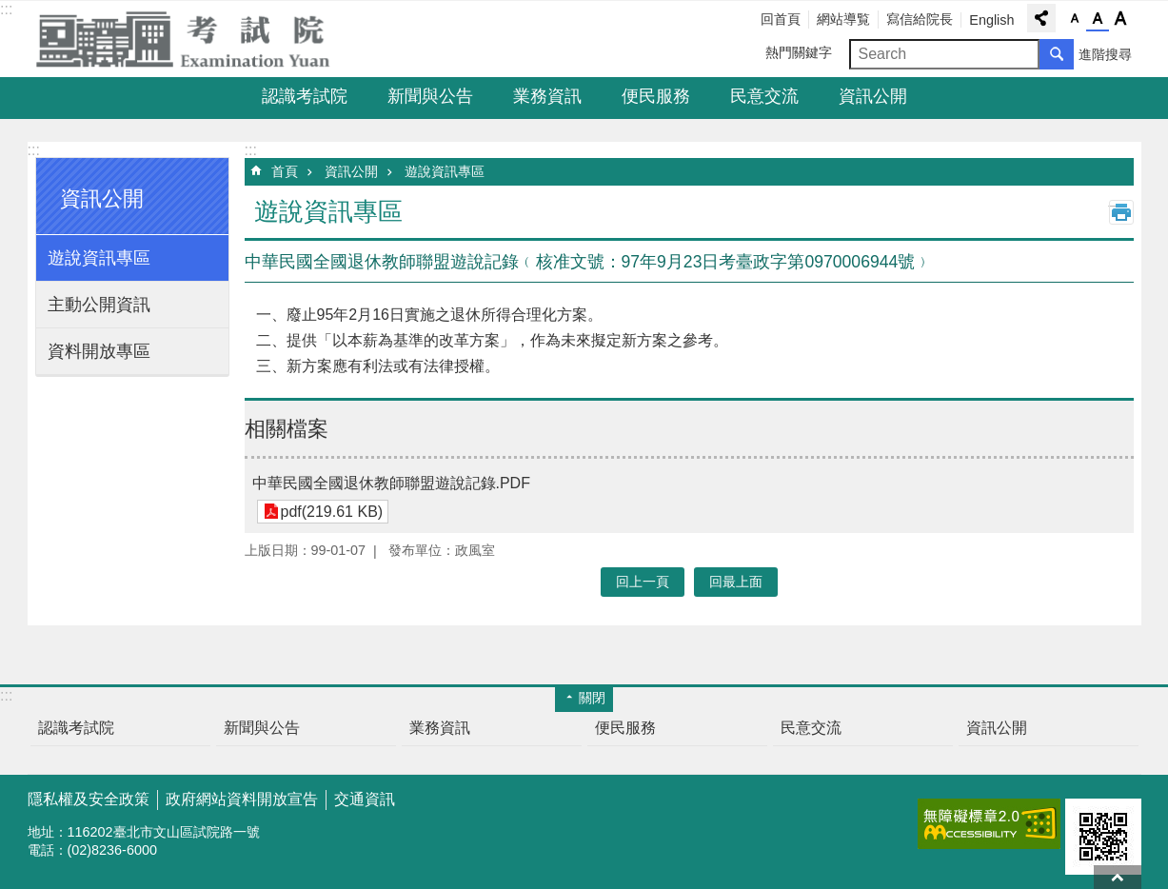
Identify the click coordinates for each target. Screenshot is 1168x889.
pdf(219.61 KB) (332, 512)
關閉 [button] (592, 697)
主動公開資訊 (99, 304)
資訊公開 (873, 96)
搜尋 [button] (1056, 54)
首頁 (284, 171)
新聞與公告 (430, 96)
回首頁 (781, 19)
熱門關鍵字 (798, 52)
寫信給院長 (919, 19)
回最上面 (1117, 877)
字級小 (1074, 19)
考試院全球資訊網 (194, 39)
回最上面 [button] (735, 581)
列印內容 (1121, 212)
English (991, 20)
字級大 (1120, 19)
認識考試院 (304, 96)
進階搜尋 (1105, 54)
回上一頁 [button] (642, 581)
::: (6, 9)
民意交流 (764, 96)
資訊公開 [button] (102, 198)
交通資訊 (364, 799)
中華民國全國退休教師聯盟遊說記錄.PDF (391, 483)
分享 (1041, 18)
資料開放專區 (99, 351)
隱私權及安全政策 (88, 799)
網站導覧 (843, 19)
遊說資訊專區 (99, 257)
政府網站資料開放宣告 (242, 799)
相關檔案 (286, 429)
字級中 (1097, 19)
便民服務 (656, 96)
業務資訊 (547, 96)
